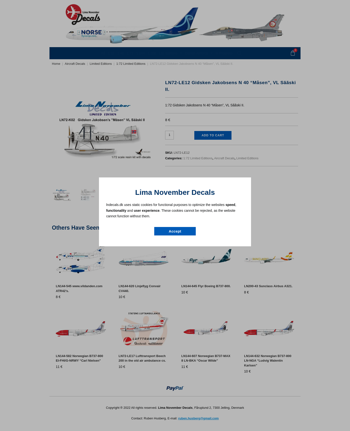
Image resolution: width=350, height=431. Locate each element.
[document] (175, 215)
